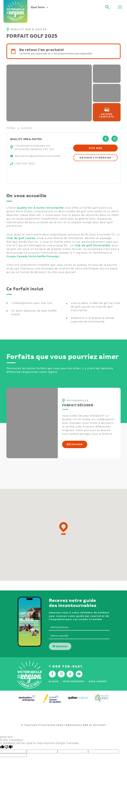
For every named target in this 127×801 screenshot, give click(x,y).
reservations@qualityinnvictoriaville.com (39, 155)
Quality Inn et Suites (76, 419)
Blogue (53, 681)
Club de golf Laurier (21, 238)
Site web (95, 148)
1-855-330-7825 (25, 163)
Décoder (75, 423)
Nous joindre (98, 681)
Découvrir (75, 444)
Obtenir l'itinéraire (95, 157)
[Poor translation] (8, 747)
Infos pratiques (73, 681)
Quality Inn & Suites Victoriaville (40, 207)
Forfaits (10, 128)
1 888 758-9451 (65, 666)
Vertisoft (99, 725)
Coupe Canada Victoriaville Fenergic (33, 256)
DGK (85, 725)
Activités (27, 128)
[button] (63, 528)
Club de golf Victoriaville (92, 245)
